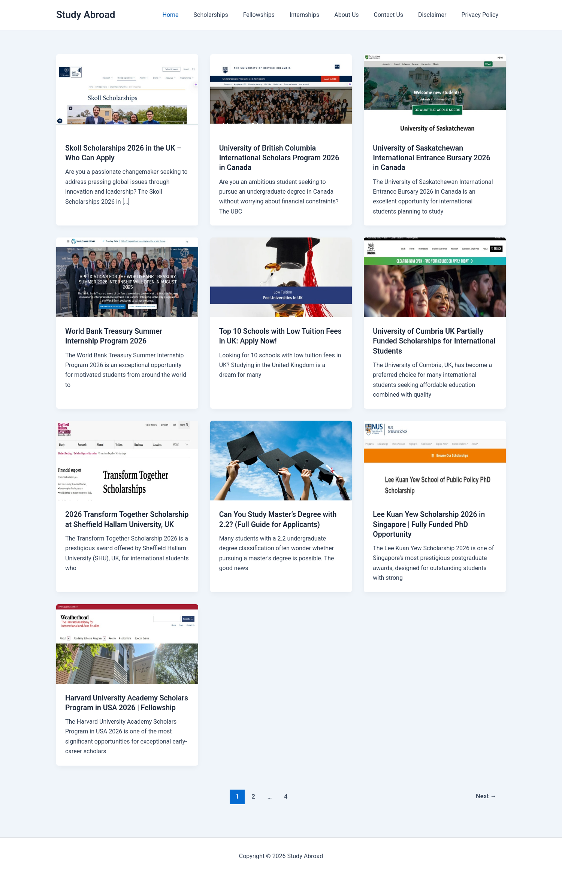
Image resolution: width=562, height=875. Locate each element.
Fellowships (275, 14)
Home (193, 14)
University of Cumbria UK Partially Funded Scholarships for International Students (430, 341)
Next (485, 805)
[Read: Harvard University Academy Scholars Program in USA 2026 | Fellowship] (127, 642)
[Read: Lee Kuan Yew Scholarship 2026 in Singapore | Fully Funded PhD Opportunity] (435, 459)
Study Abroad (85, 14)
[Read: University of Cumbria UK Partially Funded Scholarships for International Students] (435, 276)
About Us (357, 14)
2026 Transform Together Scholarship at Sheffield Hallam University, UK (118, 523)
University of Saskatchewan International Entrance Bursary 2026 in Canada (433, 157)
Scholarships (230, 14)
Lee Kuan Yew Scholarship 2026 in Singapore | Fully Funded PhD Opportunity (430, 523)
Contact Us (396, 14)
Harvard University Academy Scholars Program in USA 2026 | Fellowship (119, 707)
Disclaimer (437, 14)
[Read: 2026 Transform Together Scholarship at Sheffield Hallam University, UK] (127, 459)
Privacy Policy (481, 14)
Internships (318, 14)
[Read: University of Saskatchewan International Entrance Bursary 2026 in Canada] (435, 93)
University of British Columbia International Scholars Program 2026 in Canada (281, 157)
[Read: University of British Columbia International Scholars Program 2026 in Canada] (281, 93)
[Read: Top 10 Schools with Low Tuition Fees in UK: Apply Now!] (281, 276)
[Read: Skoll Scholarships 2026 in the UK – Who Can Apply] (127, 93)
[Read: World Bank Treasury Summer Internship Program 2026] (127, 276)
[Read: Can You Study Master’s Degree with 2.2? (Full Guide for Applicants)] (281, 459)
